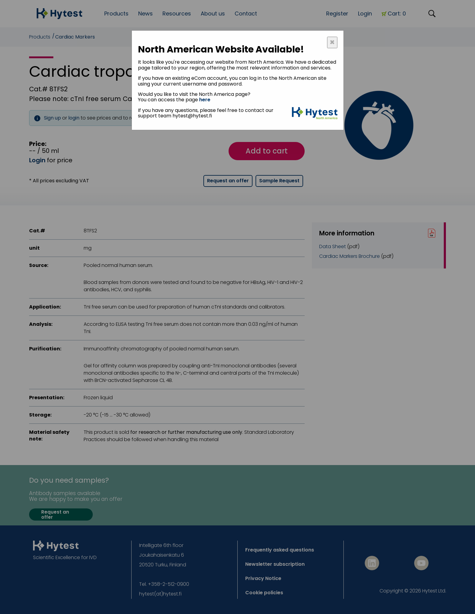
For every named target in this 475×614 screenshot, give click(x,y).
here (204, 99)
